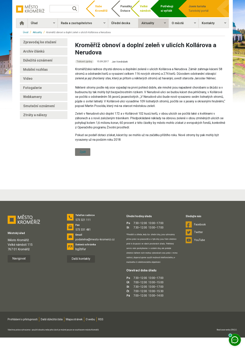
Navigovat (19, 271)
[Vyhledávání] (66, 8)
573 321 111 (83, 232)
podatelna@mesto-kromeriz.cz (95, 252)
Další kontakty (81, 271)
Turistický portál (199, 8)
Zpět (83, 152)
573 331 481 (83, 242)
